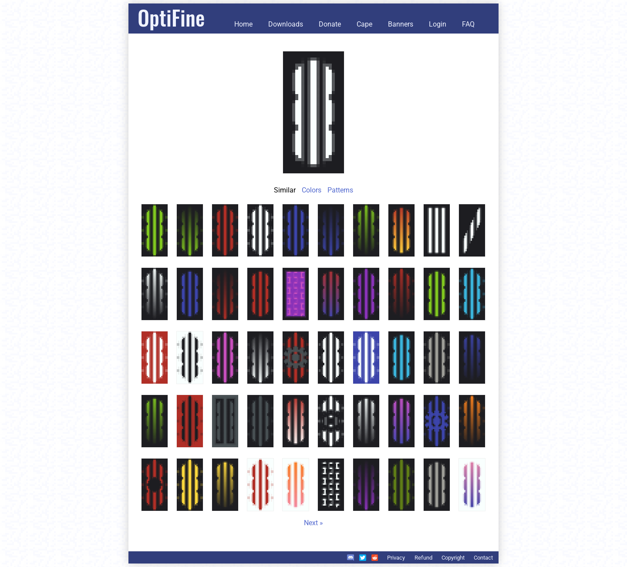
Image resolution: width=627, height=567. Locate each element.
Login (437, 24)
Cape (364, 24)
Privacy (396, 557)
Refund (423, 557)
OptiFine (171, 17)
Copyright (453, 557)
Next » (313, 523)
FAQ (468, 24)
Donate (330, 24)
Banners (400, 24)
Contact (483, 557)
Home (243, 24)
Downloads (285, 24)
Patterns (340, 190)
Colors (311, 190)
